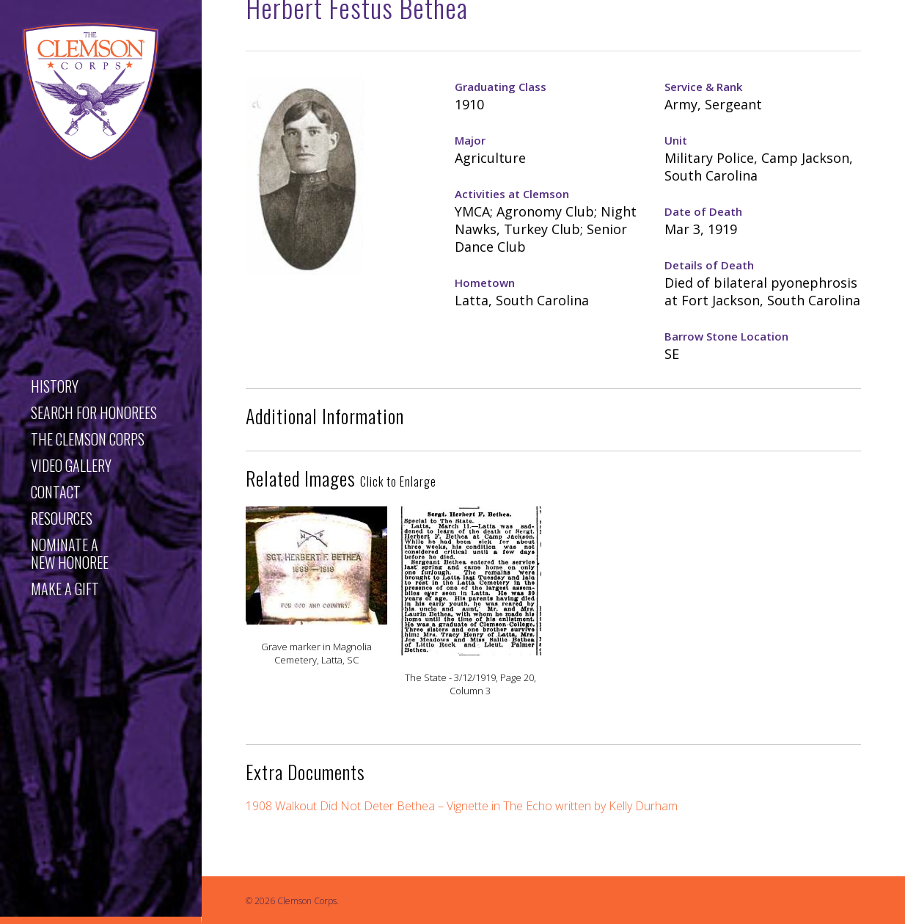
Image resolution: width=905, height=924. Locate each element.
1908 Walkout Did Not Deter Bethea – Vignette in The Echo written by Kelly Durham (462, 806)
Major (470, 140)
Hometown (485, 282)
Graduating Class (500, 86)
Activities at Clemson (512, 193)
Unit (675, 140)
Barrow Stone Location (726, 336)
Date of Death (703, 211)
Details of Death (709, 265)
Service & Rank (703, 86)
